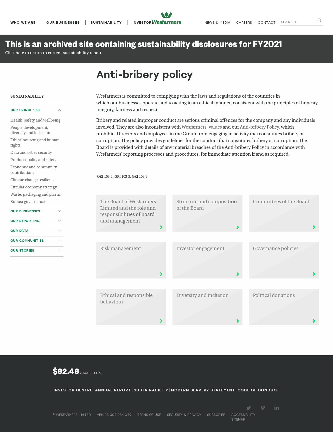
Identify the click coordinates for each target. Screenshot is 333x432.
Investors (143, 22)
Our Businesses (63, 22)
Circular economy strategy (33, 187)
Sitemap (238, 419)
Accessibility (243, 414)
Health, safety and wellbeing (35, 121)
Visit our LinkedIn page (277, 408)
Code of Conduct (258, 389)
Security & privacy (184, 414)
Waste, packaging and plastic (35, 195)
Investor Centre (73, 389)
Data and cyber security (31, 153)
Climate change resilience (32, 180)
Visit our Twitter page (249, 408)
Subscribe (216, 414)
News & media (217, 22)
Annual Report (113, 389)
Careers (244, 22)
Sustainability (106, 22)
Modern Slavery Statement (203, 389)
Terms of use (149, 414)
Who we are (22, 22)
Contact (267, 22)
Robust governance (27, 202)
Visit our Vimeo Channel (263, 408)
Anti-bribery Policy (259, 127)
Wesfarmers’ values (202, 127)
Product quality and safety (33, 160)
